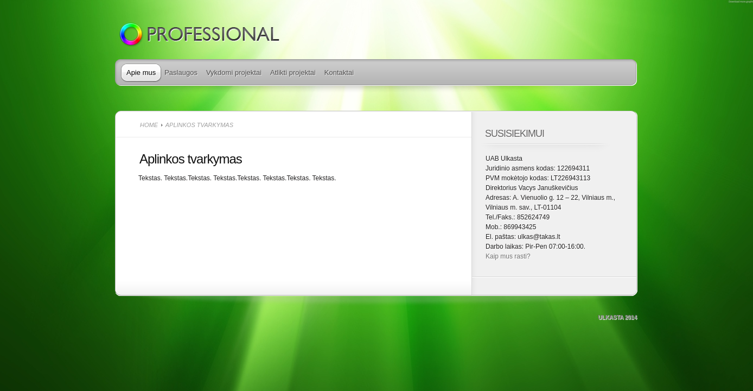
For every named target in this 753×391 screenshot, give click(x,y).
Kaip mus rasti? (508, 256)
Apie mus (141, 72)
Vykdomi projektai (233, 72)
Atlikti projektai (293, 72)
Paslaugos (180, 72)
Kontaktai (339, 72)
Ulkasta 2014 (617, 317)
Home (149, 125)
